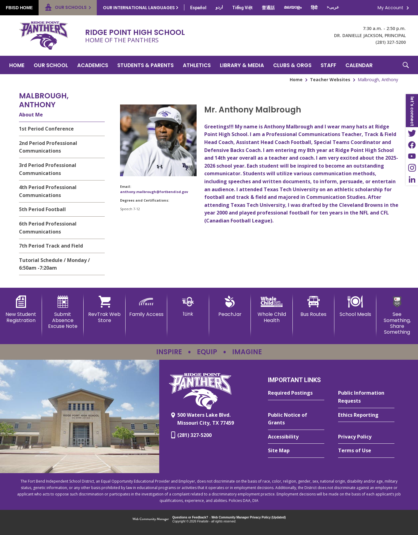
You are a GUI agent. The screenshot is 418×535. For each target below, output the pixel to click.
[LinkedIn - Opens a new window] (412, 179)
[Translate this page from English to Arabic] (333, 7)
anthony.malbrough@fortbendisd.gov (154, 191)
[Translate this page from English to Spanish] (198, 7)
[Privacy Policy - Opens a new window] (366, 437)
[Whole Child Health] (272, 309)
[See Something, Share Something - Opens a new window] (397, 315)
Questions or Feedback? (190, 517)
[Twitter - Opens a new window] (412, 132)
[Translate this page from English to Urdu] (219, 7)
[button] (406, 65)
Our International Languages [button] (139, 8)
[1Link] (188, 306)
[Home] (17, 65)
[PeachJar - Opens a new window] (230, 306)
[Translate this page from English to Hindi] (314, 7)
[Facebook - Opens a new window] (412, 144)
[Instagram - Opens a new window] (412, 167)
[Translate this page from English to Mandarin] (268, 7)
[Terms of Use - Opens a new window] (366, 451)
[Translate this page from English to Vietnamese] (242, 7)
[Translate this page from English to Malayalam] (293, 7)
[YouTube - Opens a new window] (412, 156)
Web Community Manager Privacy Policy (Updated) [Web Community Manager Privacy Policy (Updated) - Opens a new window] (249, 517)
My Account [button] (390, 8)
